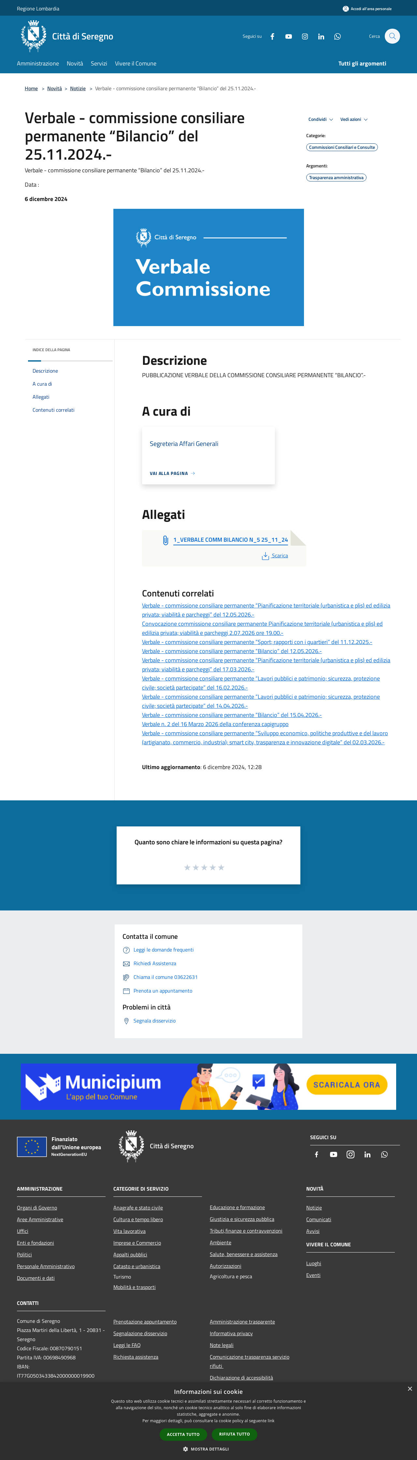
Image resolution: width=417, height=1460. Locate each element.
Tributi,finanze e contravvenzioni (246, 1231)
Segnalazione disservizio (140, 1333)
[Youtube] (285, 36)
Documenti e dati (36, 1278)
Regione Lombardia (38, 8)
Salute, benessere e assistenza (244, 1254)
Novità (54, 88)
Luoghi (313, 1263)
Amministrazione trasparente (242, 1321)
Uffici (22, 1231)
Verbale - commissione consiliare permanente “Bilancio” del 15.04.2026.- (232, 714)
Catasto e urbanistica (136, 1266)
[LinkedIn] (317, 36)
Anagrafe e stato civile (138, 1207)
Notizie (78, 88)
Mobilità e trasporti (134, 1287)
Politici (24, 1254)
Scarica (274, 555)
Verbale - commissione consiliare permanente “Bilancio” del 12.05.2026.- (232, 651)
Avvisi (313, 1231)
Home (31, 88)
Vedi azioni (355, 119)
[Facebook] (269, 36)
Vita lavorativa (129, 1231)
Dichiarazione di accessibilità (241, 1377)
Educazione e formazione (237, 1207)
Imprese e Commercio (137, 1243)
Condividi (322, 119)
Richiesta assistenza (135, 1357)
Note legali (222, 1345)
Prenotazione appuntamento (145, 1321)
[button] (208, 1449)
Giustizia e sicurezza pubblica (242, 1219)
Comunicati (318, 1219)
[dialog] (208, 1421)
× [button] (409, 1389)
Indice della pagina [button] (51, 350)
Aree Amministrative (40, 1219)
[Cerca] (392, 36)
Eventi (313, 1275)
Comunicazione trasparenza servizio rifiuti (249, 1361)
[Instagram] (301, 36)
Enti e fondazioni (35, 1243)
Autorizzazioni (225, 1266)
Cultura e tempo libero (138, 1219)
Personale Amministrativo (46, 1266)
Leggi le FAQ (127, 1345)
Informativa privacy (231, 1333)
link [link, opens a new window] (271, 1421)
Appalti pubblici (130, 1254)
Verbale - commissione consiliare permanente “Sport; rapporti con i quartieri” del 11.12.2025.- (257, 641)
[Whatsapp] (334, 36)
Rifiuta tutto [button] (234, 1434)
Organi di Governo (37, 1207)
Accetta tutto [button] (183, 1434)
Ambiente (220, 1242)
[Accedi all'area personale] (367, 8)
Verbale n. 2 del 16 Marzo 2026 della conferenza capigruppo (215, 724)
